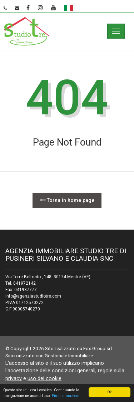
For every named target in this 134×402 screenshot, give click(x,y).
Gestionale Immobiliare (69, 355)
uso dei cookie (44, 378)
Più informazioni (65, 396)
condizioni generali (73, 370)
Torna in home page (67, 200)
